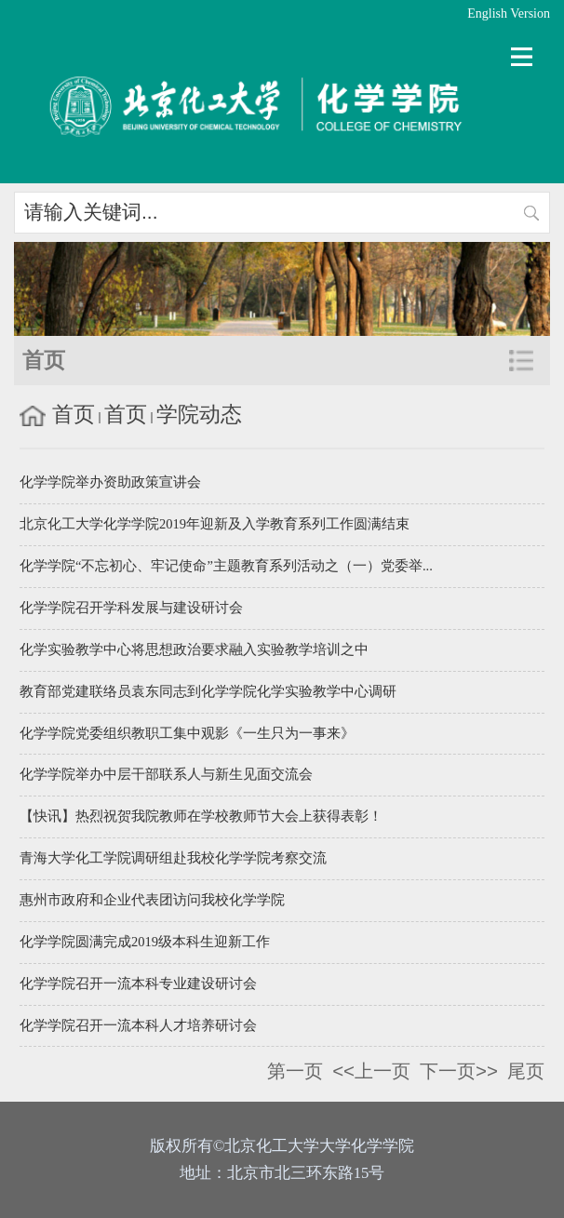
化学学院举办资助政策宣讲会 (110, 482)
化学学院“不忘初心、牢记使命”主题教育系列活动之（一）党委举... (226, 565)
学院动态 (199, 414)
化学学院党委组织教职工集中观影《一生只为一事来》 (187, 733)
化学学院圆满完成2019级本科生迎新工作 (145, 941)
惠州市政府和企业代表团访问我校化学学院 (152, 899)
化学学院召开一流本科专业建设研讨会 (138, 983)
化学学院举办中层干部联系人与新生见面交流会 (166, 774)
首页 (73, 414)
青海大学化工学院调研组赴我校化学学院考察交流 (173, 857)
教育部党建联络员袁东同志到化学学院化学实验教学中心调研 (208, 691)
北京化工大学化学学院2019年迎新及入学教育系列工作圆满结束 (215, 523)
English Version (508, 13)
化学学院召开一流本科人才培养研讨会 (138, 1025)
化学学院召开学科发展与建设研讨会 (131, 607)
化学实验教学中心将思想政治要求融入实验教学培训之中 (194, 649)
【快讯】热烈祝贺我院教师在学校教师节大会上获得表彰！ (201, 816)
